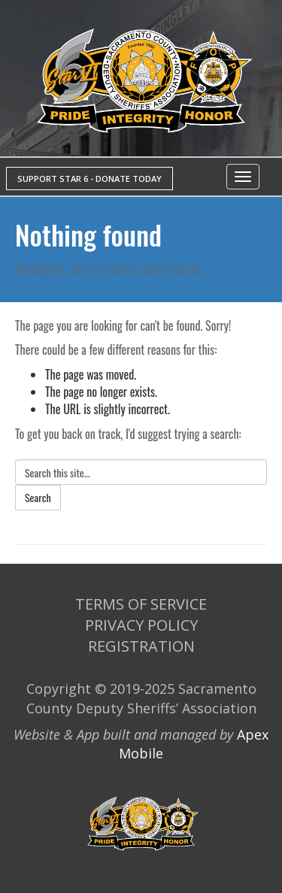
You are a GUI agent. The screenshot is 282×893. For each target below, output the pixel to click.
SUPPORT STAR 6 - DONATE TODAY (89, 178)
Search (38, 497)
